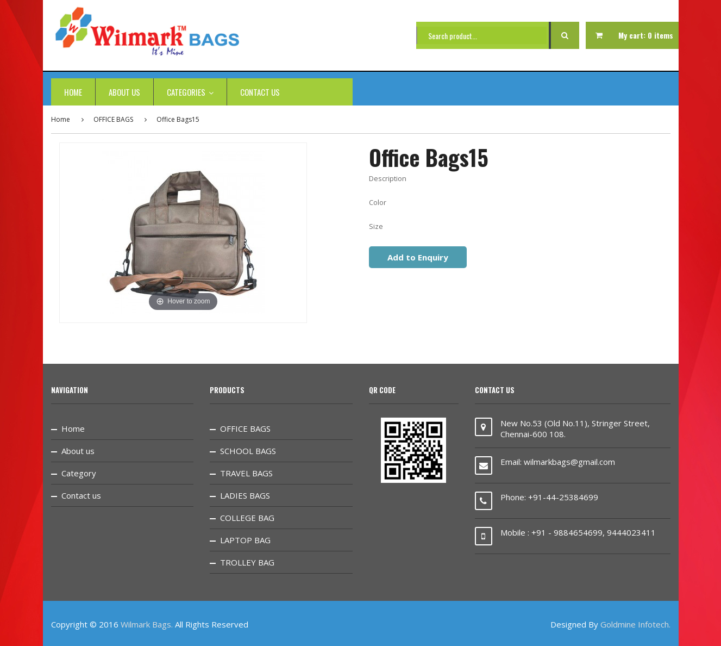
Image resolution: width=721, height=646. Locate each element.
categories (190, 92)
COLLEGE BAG (247, 517)
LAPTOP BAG (245, 540)
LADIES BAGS (245, 495)
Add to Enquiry (417, 257)
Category (78, 473)
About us (124, 92)
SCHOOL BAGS (248, 450)
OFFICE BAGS (113, 119)
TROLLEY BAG (247, 562)
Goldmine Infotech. (635, 624)
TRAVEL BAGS (246, 473)
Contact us (260, 92)
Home (73, 92)
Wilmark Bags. (147, 624)
